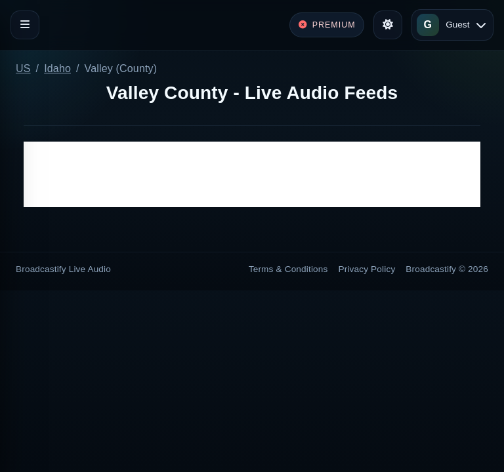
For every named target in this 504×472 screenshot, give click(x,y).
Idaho (57, 68)
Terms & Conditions (288, 269)
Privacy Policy (367, 269)
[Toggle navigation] (24, 24)
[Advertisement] (252, 174)
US (23, 68)
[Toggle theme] (387, 24)
